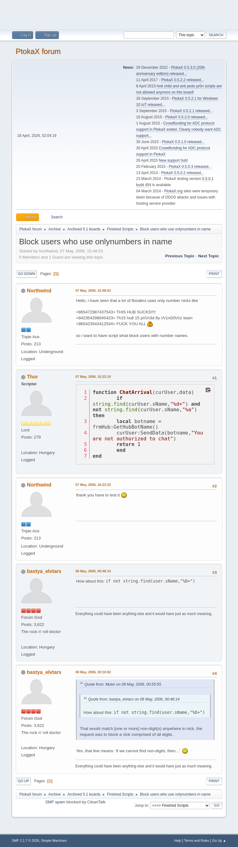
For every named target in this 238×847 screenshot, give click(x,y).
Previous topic (180, 256)
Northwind (39, 290)
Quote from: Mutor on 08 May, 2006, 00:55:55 (122, 684)
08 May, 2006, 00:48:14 (93, 571)
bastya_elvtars (44, 571)
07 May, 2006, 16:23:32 (93, 485)
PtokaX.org (173, 191)
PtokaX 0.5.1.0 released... (183, 142)
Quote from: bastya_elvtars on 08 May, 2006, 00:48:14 (133, 699)
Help (177, 840)
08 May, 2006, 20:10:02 (93, 672)
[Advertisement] (119, 14)
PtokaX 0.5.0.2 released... (182, 173)
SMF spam (55, 802)
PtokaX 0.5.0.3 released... (190, 166)
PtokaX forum (37, 51)
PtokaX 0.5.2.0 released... (186, 117)
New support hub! (173, 160)
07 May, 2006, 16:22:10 (93, 376)
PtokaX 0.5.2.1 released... (191, 111)
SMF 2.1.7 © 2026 (25, 840)
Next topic (208, 256)
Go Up (23, 781)
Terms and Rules (196, 840)
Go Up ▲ (219, 840)
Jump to (141, 805)
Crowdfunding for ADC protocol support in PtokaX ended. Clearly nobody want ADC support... (178, 129)
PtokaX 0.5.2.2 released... (182, 80)
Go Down (26, 274)
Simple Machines (54, 840)
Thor (32, 376)
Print (214, 274)
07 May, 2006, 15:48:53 (93, 290)
